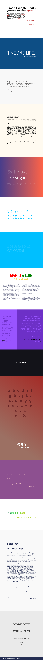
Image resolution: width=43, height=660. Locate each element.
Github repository (18, 18)
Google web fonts (30, 10)
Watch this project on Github (31, 20)
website (19, 658)
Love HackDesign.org (32, 24)
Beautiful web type (26, 11)
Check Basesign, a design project (31, 21)
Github (11, 658)
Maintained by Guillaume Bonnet (31, 23)
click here (5, 342)
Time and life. (21, 53)
